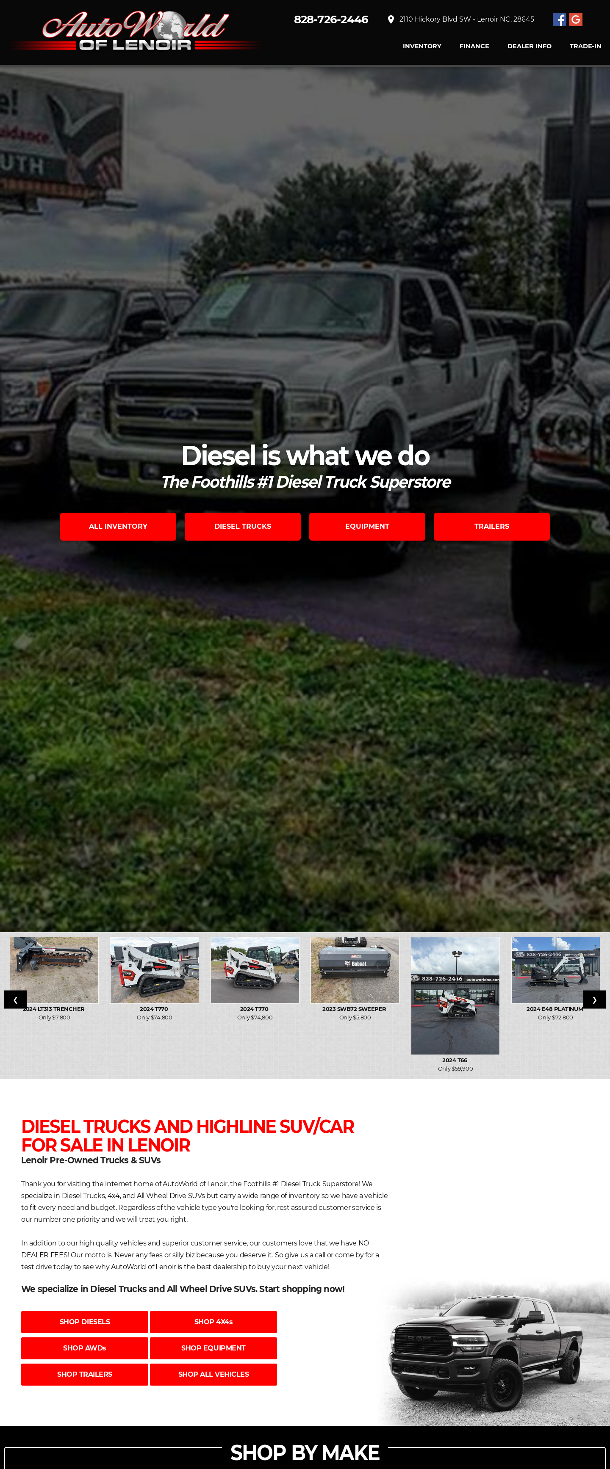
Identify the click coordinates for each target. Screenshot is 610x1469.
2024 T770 (154, 1008)
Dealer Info (529, 46)
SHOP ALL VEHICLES (213, 1374)
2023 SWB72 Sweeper (355, 1008)
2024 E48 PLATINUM (556, 1008)
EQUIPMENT (367, 526)
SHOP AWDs (84, 1348)
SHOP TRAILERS (84, 1374)
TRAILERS (491, 526)
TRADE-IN (586, 46)
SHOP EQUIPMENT (213, 1348)
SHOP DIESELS (85, 1322)
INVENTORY (422, 46)
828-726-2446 (331, 19)
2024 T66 (455, 1060)
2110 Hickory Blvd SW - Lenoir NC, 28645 (460, 19)
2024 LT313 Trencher (54, 1008)
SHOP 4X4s (213, 1322)
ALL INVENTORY (118, 526)
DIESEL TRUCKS (242, 526)
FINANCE (474, 46)
